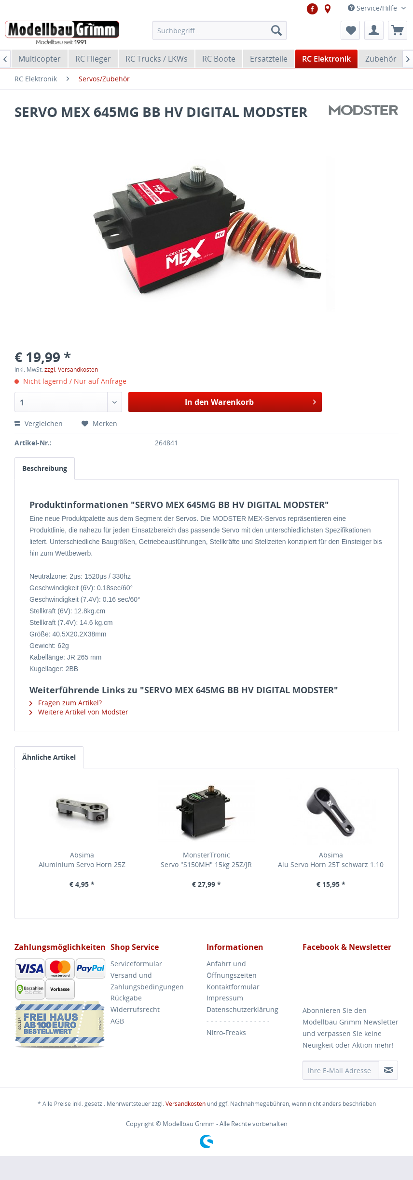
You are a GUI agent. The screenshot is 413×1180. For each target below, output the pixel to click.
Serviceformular (136, 963)
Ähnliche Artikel (49, 757)
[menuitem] (219, 30)
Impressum (224, 997)
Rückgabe (126, 997)
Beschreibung (44, 468)
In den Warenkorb (250, 400)
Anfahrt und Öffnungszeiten (231, 969)
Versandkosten (185, 1104)
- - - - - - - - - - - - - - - (238, 1020)
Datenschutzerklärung (242, 1009)
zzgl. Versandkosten (71, 369)
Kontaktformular (233, 986)
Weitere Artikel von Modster (78, 711)
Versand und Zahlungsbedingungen (147, 981)
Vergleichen (39, 423)
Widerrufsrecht (135, 1009)
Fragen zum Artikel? (65, 702)
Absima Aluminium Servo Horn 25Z (82, 859)
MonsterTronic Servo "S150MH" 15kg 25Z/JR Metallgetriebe (206, 859)
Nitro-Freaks (226, 1032)
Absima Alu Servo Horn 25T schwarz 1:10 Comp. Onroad (331, 859)
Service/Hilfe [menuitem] (373, 8)
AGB (117, 1020)
